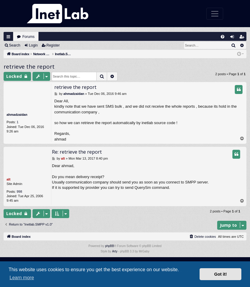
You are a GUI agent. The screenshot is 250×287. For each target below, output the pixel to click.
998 (19, 191)
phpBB (109, 246)
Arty (115, 251)
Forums (28, 37)
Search (14, 45)
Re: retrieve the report (77, 152)
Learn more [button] (22, 277)
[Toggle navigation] (214, 14)
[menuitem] (222, 36)
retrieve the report (29, 66)
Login (33, 45)
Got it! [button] (220, 274)
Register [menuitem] (243, 38)
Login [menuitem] (233, 38)
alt (8, 179)
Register (53, 45)
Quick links (8, 36)
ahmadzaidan (17, 114)
